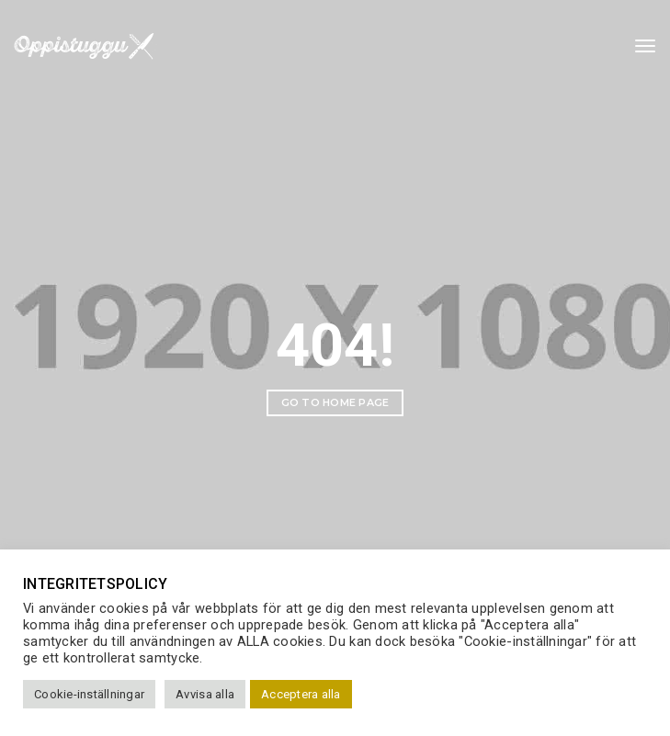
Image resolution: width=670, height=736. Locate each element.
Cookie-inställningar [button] (89, 694)
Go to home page (335, 402)
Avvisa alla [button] (205, 694)
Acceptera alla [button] (301, 694)
